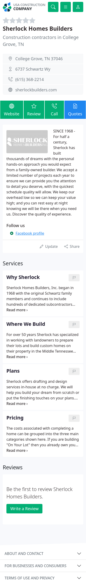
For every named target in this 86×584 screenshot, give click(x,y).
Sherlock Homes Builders (37, 28)
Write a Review (24, 508)
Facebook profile (30, 233)
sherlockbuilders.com (36, 90)
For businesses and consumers (35, 565)
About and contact (24, 553)
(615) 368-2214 (29, 79)
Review (34, 109)
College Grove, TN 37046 (39, 58)
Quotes (75, 109)
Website (11, 109)
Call (54, 109)
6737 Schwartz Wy (32, 69)
